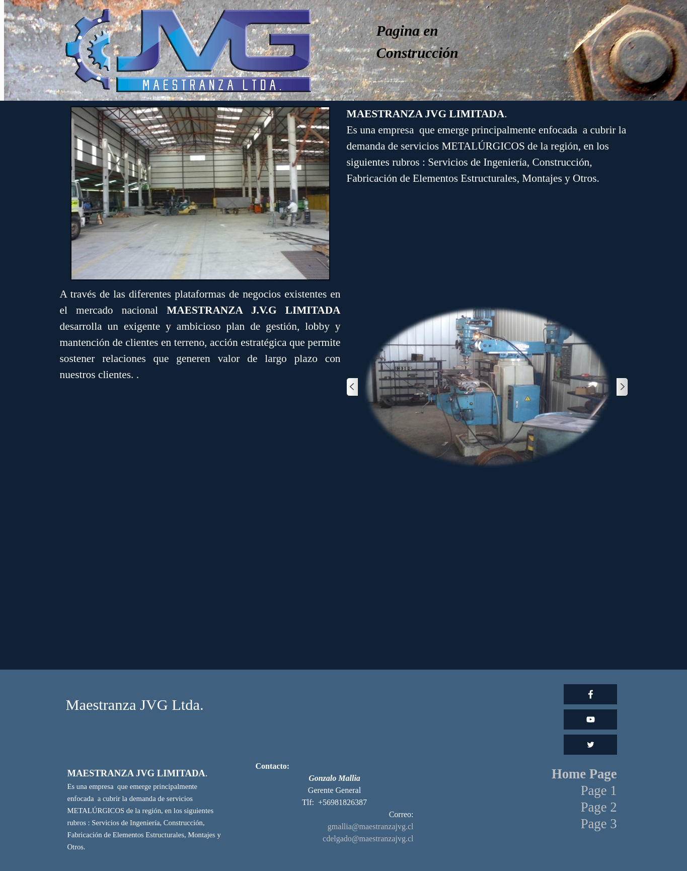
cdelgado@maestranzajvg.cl (368, 838)
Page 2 (599, 807)
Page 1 (599, 790)
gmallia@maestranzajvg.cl (371, 826)
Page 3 (599, 823)
